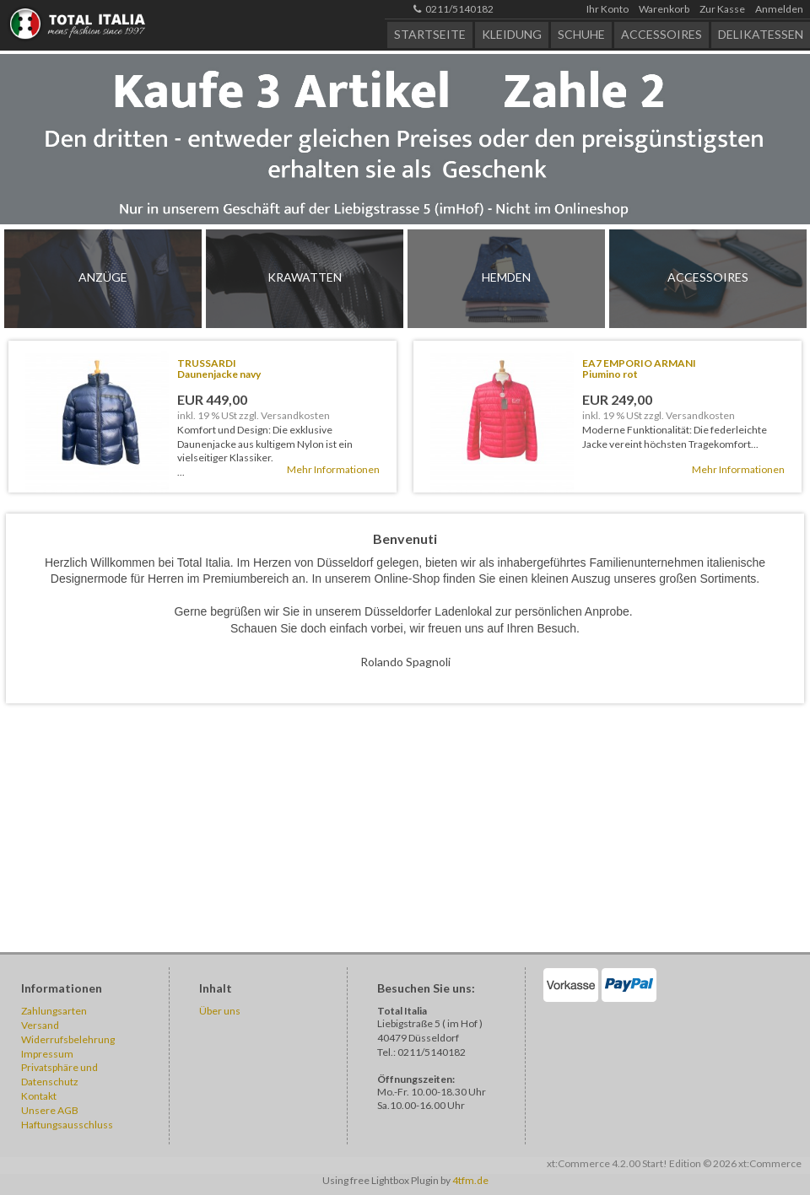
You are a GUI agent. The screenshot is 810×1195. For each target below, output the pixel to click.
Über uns (219, 1010)
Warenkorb (664, 9)
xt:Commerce (770, 1163)
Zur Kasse (722, 9)
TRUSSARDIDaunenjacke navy (219, 368)
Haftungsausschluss (67, 1124)
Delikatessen (760, 34)
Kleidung (512, 34)
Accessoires (661, 34)
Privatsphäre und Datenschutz (59, 1074)
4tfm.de (470, 1180)
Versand (40, 1025)
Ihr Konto (607, 9)
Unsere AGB (49, 1110)
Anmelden (779, 9)
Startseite (430, 34)
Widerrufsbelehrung (68, 1039)
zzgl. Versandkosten (284, 415)
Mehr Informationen (333, 469)
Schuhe (581, 34)
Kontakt (39, 1096)
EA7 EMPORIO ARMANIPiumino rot (639, 368)
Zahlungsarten (54, 1010)
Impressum (47, 1053)
